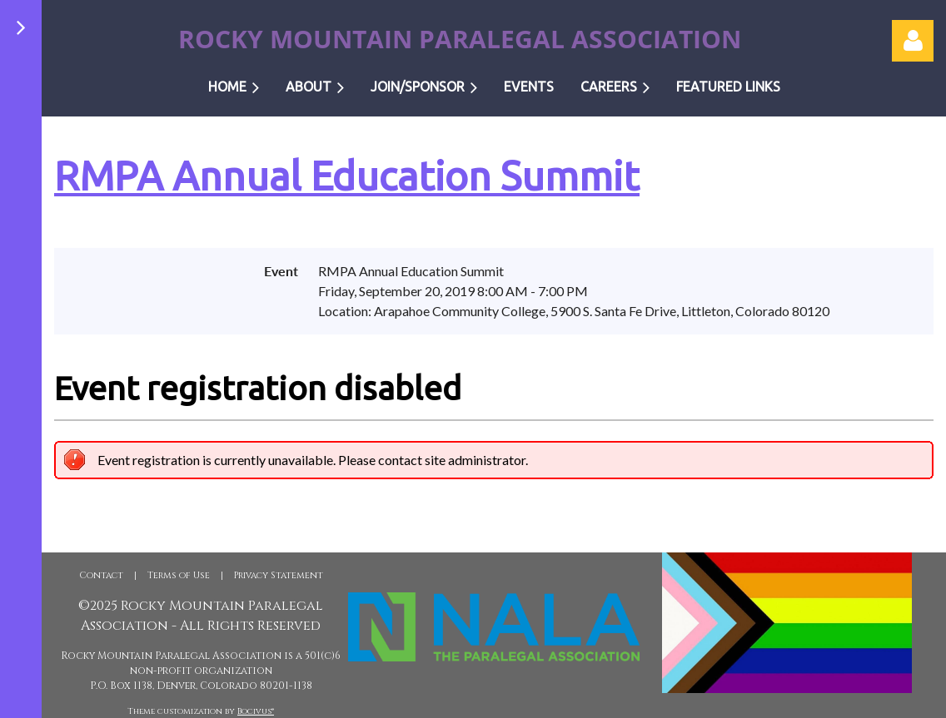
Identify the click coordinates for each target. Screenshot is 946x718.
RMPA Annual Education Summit (347, 175)
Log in (913, 41)
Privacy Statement (278, 575)
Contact (101, 575)
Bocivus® (255, 711)
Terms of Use (178, 575)
